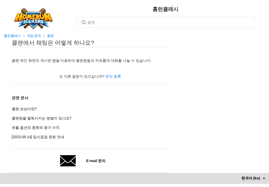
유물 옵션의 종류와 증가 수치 (36, 127)
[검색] (165, 22)
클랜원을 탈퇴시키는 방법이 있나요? (41, 118)
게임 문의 (34, 36)
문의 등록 (113, 76)
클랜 (50, 36)
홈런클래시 (12, 36)
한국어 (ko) (251, 178)
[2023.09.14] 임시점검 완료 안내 (38, 137)
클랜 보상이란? (24, 109)
